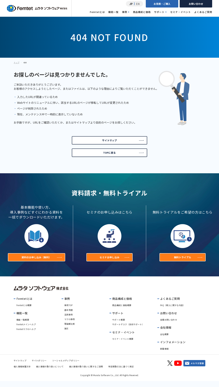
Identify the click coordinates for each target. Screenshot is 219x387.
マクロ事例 (69, 325)
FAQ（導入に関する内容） (172, 311)
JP (131, 4)
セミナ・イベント (180, 12)
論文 (66, 334)
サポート (160, 12)
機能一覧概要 (22, 325)
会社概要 (164, 340)
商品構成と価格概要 (121, 311)
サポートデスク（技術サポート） (128, 330)
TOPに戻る (123, 155)
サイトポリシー (39, 366)
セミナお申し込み (114, 262)
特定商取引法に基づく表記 (121, 372)
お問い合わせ (196, 3)
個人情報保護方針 (22, 372)
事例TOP (68, 311)
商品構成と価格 (142, 12)
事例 (126, 12)
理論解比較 (69, 329)
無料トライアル (188, 262)
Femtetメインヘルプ (26, 330)
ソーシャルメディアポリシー (66, 366)
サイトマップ (122, 141)
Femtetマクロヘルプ (26, 335)
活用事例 (68, 320)
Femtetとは (97, 12)
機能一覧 (113, 12)
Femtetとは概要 (24, 311)
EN (138, 4)
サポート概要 (118, 325)
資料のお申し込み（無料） (41, 262)
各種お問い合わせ (168, 325)
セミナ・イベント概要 (122, 344)
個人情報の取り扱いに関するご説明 (86, 372)
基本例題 (68, 315)
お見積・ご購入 (162, 3)
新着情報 (164, 354)
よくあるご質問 (203, 12)
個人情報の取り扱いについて (50, 372)
